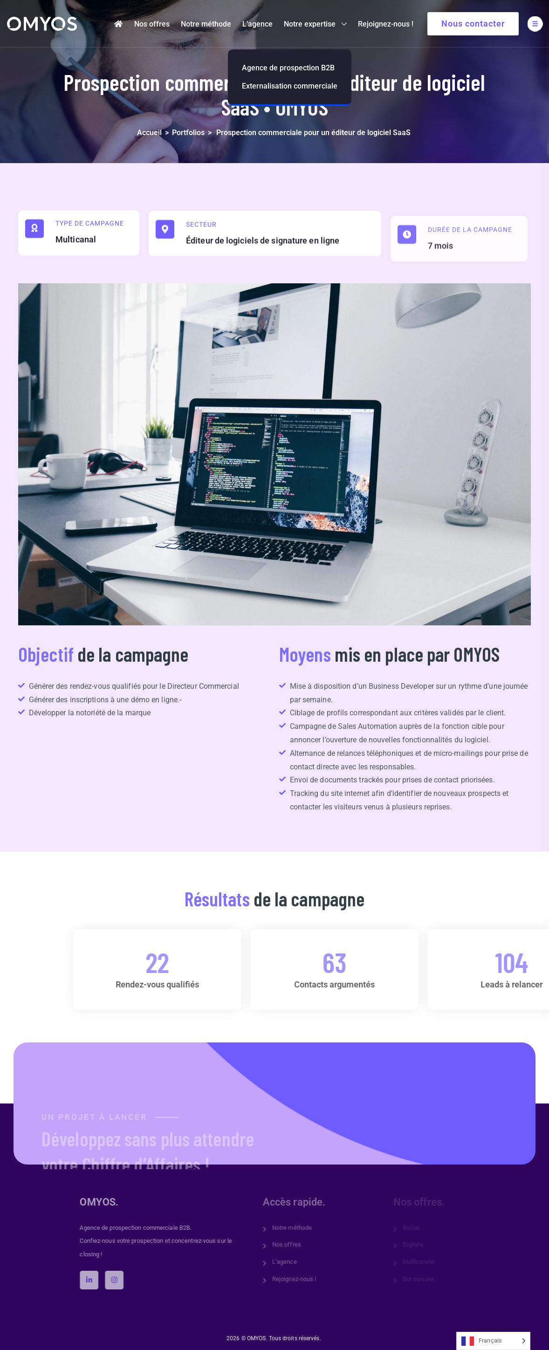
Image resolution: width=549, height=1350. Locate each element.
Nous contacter (473, 23)
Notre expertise (310, 24)
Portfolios (188, 132)
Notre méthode (206, 24)
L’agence (257, 24)
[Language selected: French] (493, 1341)
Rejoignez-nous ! (385, 24)
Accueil (149, 132)
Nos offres (152, 24)
